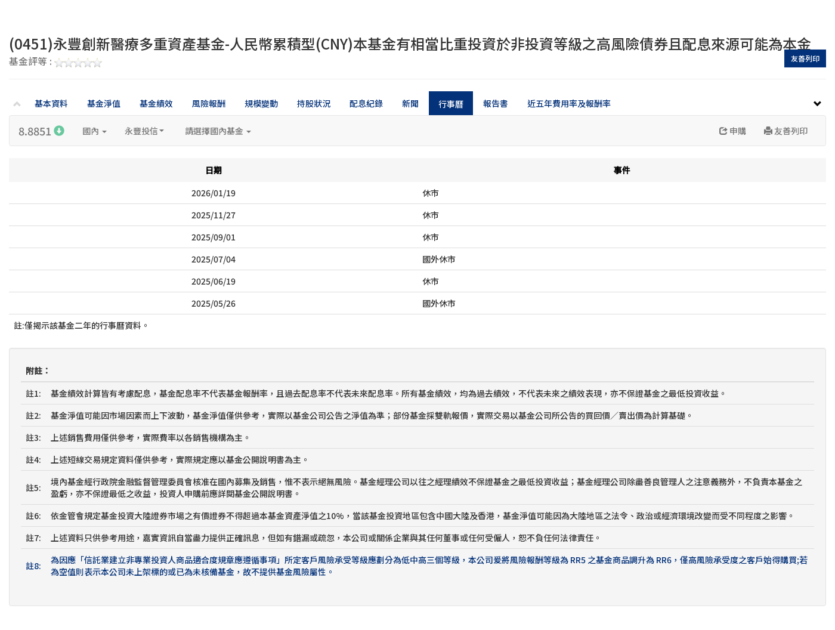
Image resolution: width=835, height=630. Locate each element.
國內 (94, 131)
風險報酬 (208, 103)
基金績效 (156, 103)
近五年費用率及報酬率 (569, 103)
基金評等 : (55, 62)
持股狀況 (313, 103)
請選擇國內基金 (218, 131)
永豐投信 (144, 131)
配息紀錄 (366, 103)
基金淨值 (103, 103)
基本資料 (51, 103)
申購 (732, 131)
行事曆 (450, 104)
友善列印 (805, 58)
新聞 (410, 103)
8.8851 (41, 130)
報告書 (495, 103)
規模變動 (261, 103)
